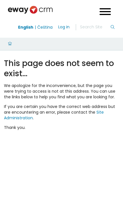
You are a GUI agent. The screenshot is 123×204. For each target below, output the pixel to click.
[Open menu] (105, 12)
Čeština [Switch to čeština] (45, 27)
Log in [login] (64, 26)
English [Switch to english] (25, 27)
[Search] (95, 27)
